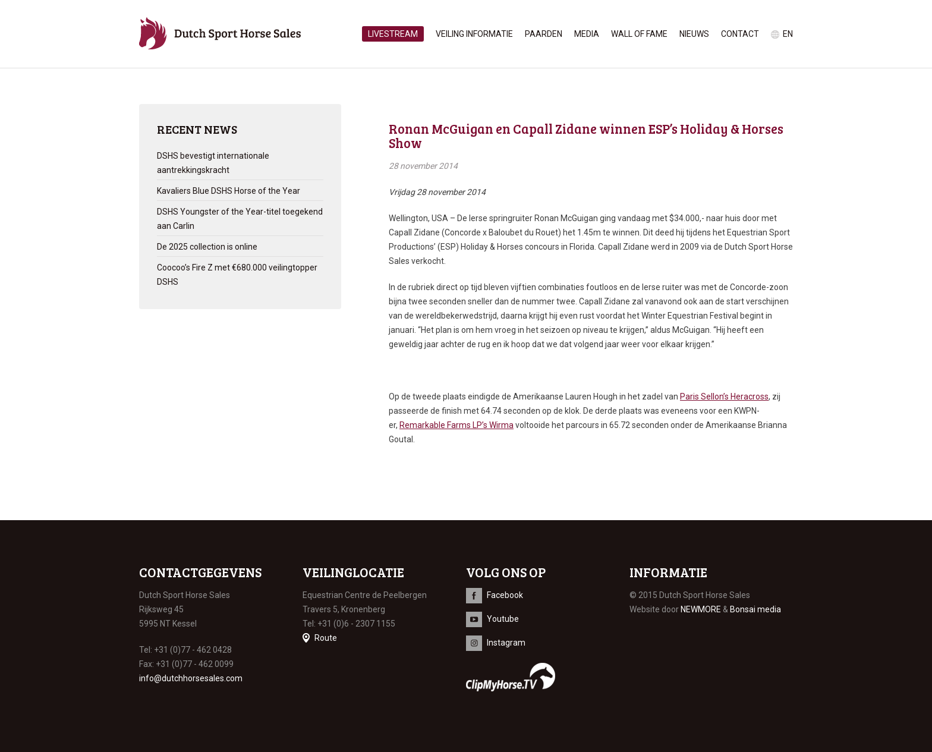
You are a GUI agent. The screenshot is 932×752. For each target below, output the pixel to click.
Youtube (503, 619)
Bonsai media (755, 609)
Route (325, 638)
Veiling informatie (474, 34)
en (788, 34)
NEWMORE (701, 609)
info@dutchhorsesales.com (191, 678)
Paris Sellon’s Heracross (724, 396)
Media (586, 34)
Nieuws (694, 34)
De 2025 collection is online (207, 246)
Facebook (505, 595)
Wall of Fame (639, 34)
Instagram (506, 642)
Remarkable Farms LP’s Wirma (456, 425)
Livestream (393, 34)
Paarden (543, 34)
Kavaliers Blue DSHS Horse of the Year (228, 191)
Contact (740, 34)
